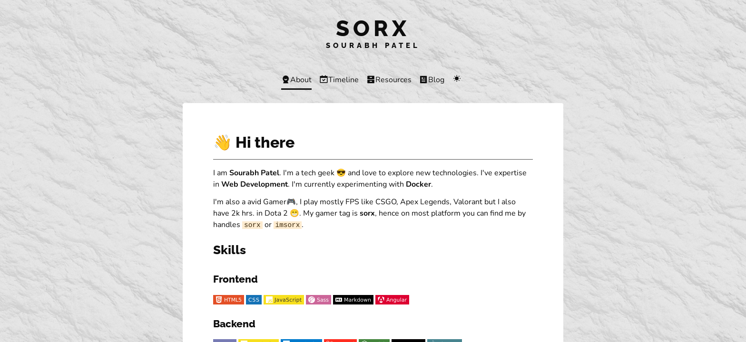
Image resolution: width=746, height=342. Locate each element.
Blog (431, 80)
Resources (389, 80)
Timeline (339, 80)
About (296, 80)
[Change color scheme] (456, 79)
